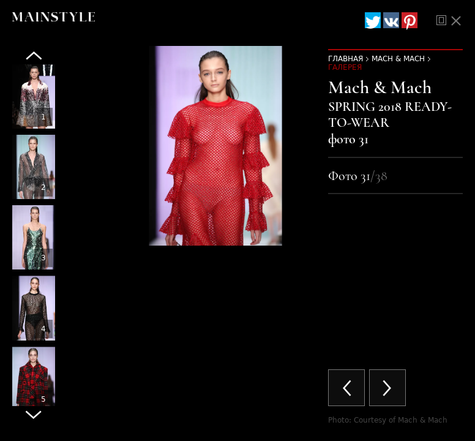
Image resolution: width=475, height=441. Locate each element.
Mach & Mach (398, 59)
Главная (345, 59)
